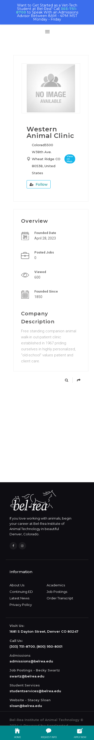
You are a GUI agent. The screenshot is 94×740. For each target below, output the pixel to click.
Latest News (19, 598)
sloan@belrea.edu (26, 706)
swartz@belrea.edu (27, 676)
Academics (56, 585)
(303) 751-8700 (22, 646)
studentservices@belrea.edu (35, 691)
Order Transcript (60, 598)
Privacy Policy (21, 605)
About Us (17, 585)
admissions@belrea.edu (31, 661)
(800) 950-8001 (49, 646)
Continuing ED (21, 592)
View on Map (70, 159)
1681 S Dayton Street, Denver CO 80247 (44, 631)
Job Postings (57, 592)
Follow (39, 184)
